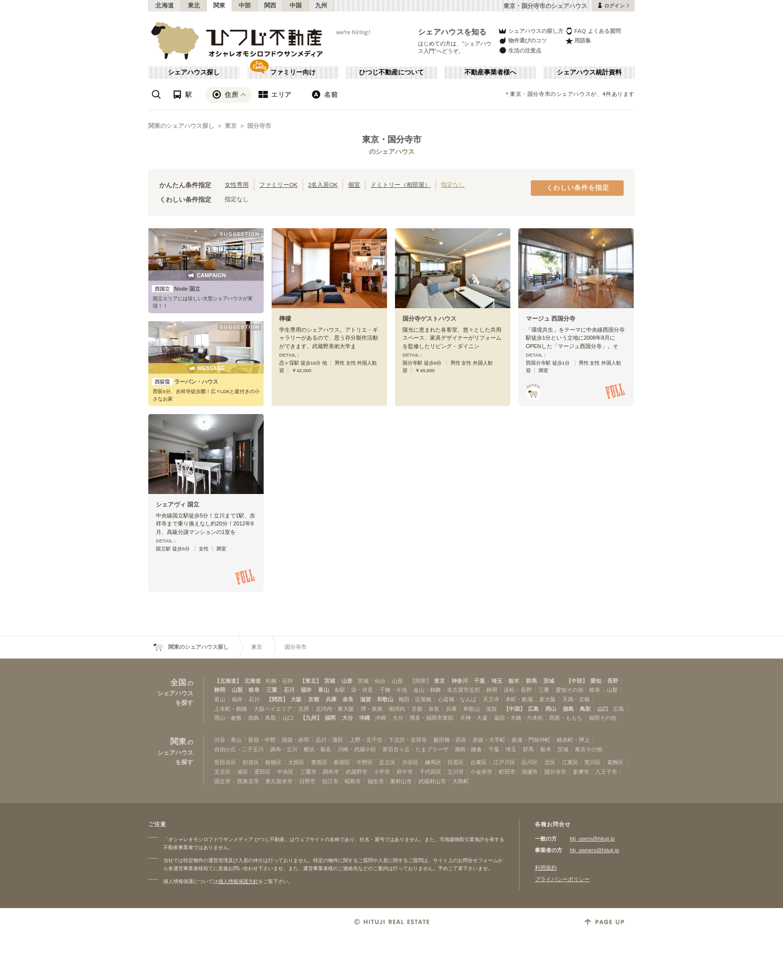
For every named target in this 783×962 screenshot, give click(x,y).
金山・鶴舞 (427, 690)
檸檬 (285, 318)
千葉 (479, 681)
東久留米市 (279, 781)
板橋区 (273, 762)
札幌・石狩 (279, 681)
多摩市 (581, 772)
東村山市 (401, 781)
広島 (533, 709)
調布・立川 (284, 749)
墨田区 (262, 772)
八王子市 (606, 772)
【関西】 (277, 699)
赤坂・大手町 (488, 740)
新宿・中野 (262, 740)
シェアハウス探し (194, 72)
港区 (242, 772)
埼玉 (496, 681)
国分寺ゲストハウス (429, 318)
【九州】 (311, 718)
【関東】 (420, 681)
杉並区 (251, 762)
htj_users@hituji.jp (592, 839)
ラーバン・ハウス (185, 382)
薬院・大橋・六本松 (518, 718)
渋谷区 (410, 762)
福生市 (376, 781)
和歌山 (385, 699)
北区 (549, 762)
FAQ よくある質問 (593, 30)
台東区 (478, 762)
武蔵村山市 (432, 781)
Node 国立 (176, 289)
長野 (612, 681)
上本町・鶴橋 (230, 709)
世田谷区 (225, 762)
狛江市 (330, 781)
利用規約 (546, 868)
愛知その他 (569, 690)
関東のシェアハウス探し (181, 125)
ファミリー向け (293, 72)
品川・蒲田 (329, 740)
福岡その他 (602, 718)
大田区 (296, 762)
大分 (347, 718)
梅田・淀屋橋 (414, 699)
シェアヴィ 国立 (177, 504)
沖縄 (364, 718)
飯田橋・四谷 (449, 740)
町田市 (507, 772)
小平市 (382, 772)
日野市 (307, 781)
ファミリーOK (278, 184)
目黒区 (455, 762)
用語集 (578, 40)
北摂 (303, 709)
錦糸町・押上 (573, 740)
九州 (321, 5)
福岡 (330, 718)
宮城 (329, 681)
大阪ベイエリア (273, 709)
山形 (347, 681)
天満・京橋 (576, 699)
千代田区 (430, 772)
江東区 (570, 762)
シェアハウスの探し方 (530, 30)
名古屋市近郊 (463, 690)
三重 (271, 690)
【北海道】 (228, 681)
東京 (231, 125)
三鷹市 (308, 772)
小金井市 (481, 772)
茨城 (548, 681)
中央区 (285, 772)
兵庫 (331, 699)
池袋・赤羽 (295, 740)
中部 (245, 5)
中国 (296, 5)
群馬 (531, 681)
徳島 (568, 709)
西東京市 (248, 781)
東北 (194, 5)
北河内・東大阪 (335, 709)
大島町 (460, 781)
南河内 (397, 709)
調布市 (331, 772)
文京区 (222, 772)
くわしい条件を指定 (577, 187)
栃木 (513, 681)
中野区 (365, 762)
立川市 (455, 772)
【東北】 (311, 681)
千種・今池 (393, 690)
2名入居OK (323, 184)
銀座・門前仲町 (531, 740)
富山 (323, 690)
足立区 (387, 762)
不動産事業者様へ (490, 72)
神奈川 (459, 681)
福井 (306, 690)
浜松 (509, 690)
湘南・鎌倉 (468, 749)
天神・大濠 (473, 718)
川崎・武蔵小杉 (357, 749)
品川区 (529, 762)
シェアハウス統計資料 (589, 72)
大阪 (296, 699)
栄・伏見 (362, 690)
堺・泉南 (372, 709)
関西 (270, 5)
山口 (602, 709)
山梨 (237, 690)
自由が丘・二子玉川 (239, 749)
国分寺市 (259, 125)
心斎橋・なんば (457, 699)
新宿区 (342, 762)
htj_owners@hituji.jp (594, 850)
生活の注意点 (519, 50)
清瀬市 (529, 772)
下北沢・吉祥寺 (408, 740)
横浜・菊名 (317, 749)
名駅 (339, 690)
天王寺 (491, 699)
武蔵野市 (357, 772)
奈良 (348, 699)
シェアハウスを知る (452, 31)
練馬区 (433, 762)
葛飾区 (615, 762)
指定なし (453, 184)
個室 (354, 184)
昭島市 (353, 781)
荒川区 (592, 762)
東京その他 (588, 749)
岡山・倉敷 (228, 718)
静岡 (219, 690)
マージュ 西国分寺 (550, 318)
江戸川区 (504, 762)
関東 (219, 5)
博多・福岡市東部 (431, 718)
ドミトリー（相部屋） (400, 184)
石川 (289, 690)
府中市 (404, 772)
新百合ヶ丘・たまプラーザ (415, 749)
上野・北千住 (366, 740)
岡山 (550, 709)
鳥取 (585, 709)
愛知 (595, 681)
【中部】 (577, 681)
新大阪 (547, 699)
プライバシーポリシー (562, 879)
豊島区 (319, 762)
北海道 (164, 5)
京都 (313, 699)
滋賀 (365, 699)
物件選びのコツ (522, 40)
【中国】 (514, 709)
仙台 (380, 681)
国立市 (222, 781)
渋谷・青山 (228, 740)
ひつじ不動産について (391, 72)
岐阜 (254, 690)
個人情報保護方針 (238, 881)
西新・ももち (565, 718)
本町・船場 (519, 699)
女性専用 (237, 184)
